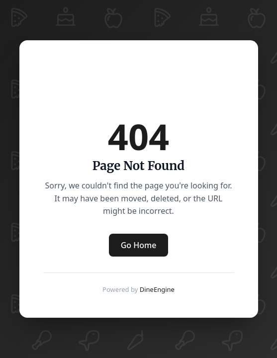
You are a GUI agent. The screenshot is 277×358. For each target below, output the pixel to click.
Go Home (139, 245)
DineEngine (157, 289)
